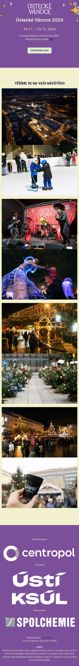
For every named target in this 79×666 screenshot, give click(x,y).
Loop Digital (46, 637)
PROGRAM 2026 (39, 50)
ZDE (51, 39)
